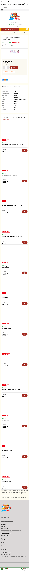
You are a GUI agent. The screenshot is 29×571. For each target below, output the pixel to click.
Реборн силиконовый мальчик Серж (12, 236)
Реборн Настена (6, 481)
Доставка (3, 522)
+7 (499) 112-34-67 (12, 24)
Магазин (3, 542)
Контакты (3, 524)
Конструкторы (4, 535)
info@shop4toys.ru (5, 554)
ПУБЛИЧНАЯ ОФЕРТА (6, 533)
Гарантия (3, 526)
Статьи (2, 545)
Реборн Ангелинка (7, 450)
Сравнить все (6, 119)
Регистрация (17, 26)
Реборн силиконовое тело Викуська (12, 205)
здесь (5, 7)
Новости (3, 544)
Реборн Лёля (5, 267)
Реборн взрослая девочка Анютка (11, 389)
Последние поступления (7, 521)
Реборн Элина (5, 297)
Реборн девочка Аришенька (9, 175)
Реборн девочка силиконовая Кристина (13, 144)
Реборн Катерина (6, 328)
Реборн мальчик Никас (8, 358)
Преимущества (4, 528)
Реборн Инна (5, 420)
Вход (12, 26)
